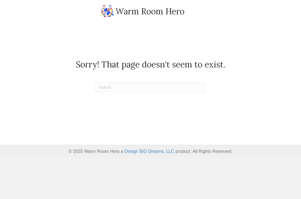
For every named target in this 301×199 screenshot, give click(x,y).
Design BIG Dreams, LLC (150, 151)
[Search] (150, 87)
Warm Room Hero (149, 11)
